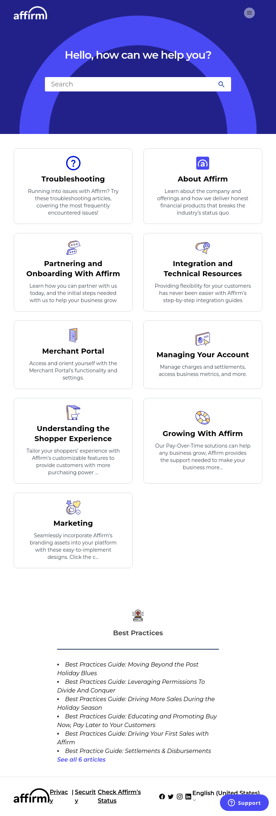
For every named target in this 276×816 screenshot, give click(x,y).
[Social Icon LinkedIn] (188, 796)
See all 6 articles (81, 759)
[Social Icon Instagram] (180, 796)
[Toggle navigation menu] (249, 13)
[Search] (138, 84)
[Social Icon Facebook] (162, 796)
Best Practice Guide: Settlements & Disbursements (138, 751)
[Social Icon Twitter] (171, 796)
